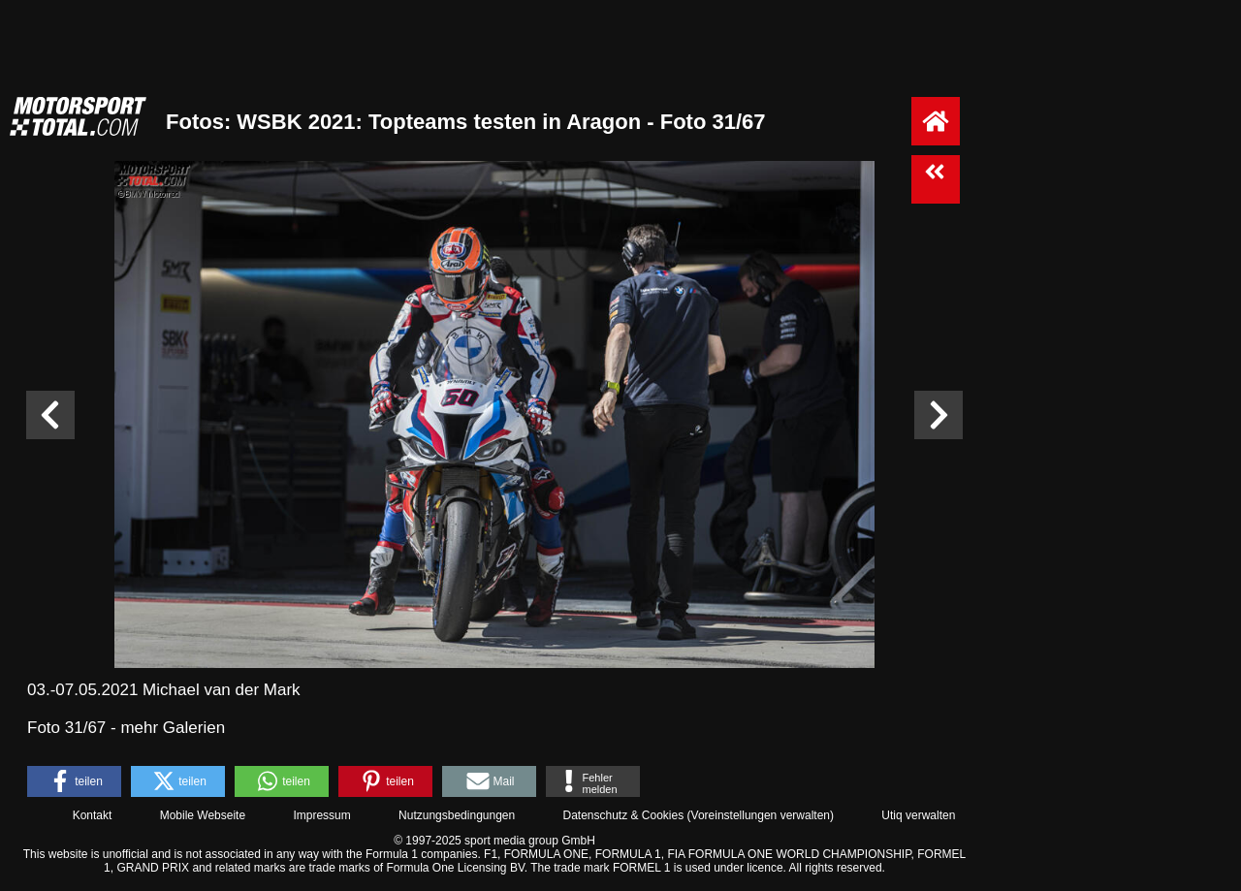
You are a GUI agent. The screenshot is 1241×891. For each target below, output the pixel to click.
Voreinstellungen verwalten (760, 815)
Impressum (321, 815)
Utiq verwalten (918, 815)
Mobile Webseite (203, 815)
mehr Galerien (172, 727)
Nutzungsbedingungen (456, 815)
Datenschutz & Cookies (623, 815)
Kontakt (92, 815)
